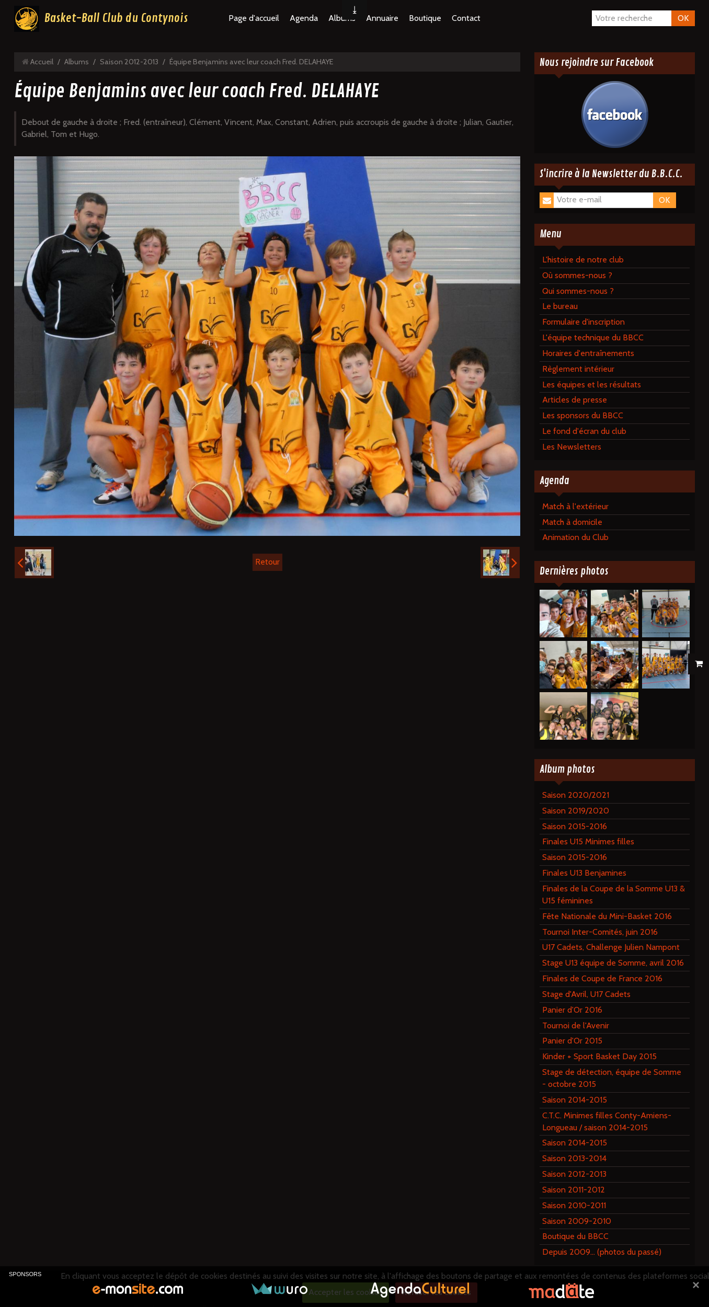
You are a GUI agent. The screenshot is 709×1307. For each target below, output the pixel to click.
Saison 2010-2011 (574, 1205)
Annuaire (382, 18)
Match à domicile (572, 522)
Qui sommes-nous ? (578, 291)
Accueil (41, 61)
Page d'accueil (253, 18)
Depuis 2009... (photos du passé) (601, 1252)
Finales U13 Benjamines (584, 873)
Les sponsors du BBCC (582, 415)
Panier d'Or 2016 (572, 1010)
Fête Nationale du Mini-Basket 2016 (607, 916)
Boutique (425, 18)
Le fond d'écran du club (584, 431)
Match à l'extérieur (575, 506)
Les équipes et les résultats (591, 384)
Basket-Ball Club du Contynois (116, 18)
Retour (267, 562)
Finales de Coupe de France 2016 (602, 978)
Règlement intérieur (578, 369)
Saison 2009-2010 (576, 1221)
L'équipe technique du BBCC (593, 337)
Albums (76, 61)
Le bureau (560, 306)
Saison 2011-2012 (573, 1190)
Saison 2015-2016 (574, 826)
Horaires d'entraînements (588, 353)
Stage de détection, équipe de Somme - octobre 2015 (611, 1078)
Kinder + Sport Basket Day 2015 (599, 1056)
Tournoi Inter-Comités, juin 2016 (600, 932)
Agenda (304, 18)
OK (683, 18)
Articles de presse (574, 400)
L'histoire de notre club (583, 260)
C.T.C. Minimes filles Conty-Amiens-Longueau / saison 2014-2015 (606, 1121)
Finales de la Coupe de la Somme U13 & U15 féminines (613, 894)
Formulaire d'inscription (583, 322)
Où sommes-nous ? (577, 275)
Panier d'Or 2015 (572, 1041)
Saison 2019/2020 (575, 811)
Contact (466, 18)
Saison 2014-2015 (574, 1100)
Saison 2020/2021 (575, 795)
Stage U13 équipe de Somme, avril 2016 (613, 963)
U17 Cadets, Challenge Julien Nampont (611, 947)
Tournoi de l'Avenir (575, 1025)
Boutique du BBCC (575, 1236)
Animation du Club (575, 537)
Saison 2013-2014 (574, 1158)
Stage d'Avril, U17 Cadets (586, 994)
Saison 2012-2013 (129, 61)
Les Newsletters (571, 447)
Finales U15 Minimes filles (588, 841)
